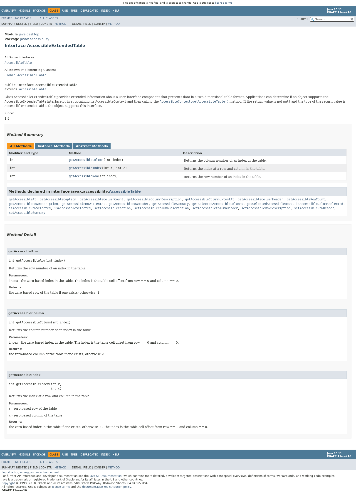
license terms (223, 2)
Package (39, 10)
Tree (74, 10)
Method (60, 23)
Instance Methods (54, 146)
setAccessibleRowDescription (265, 208)
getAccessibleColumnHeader (260, 199)
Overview (8, 10)
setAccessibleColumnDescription (161, 208)
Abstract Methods (92, 146)
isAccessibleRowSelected (30, 208)
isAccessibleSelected (72, 208)
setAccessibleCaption (112, 208)
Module (24, 10)
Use (65, 10)
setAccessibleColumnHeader (215, 208)
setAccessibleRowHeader (314, 208)
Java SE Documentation (105, 476)
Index (105, 10)
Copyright (8, 483)
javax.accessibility (34, 39)
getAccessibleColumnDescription (154, 199)
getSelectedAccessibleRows (269, 204)
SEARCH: (303, 19)
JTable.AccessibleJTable (25, 75)
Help (115, 10)
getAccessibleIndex (85, 168)
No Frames (23, 18)
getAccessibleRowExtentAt (83, 204)
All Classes (49, 18)
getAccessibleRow (83, 176)
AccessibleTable (18, 62)
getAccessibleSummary (170, 204)
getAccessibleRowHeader (129, 204)
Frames (6, 18)
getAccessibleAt (22, 199)
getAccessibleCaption (58, 199)
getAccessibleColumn (86, 160)
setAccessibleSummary (27, 212)
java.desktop (29, 34)
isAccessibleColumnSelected (319, 204)
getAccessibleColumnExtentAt (209, 199)
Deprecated (89, 10)
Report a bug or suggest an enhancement (30, 472)
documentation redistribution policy (106, 486)
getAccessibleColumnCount (101, 199)
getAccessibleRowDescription (33, 204)
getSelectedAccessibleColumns (217, 204)
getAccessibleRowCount (306, 199)
